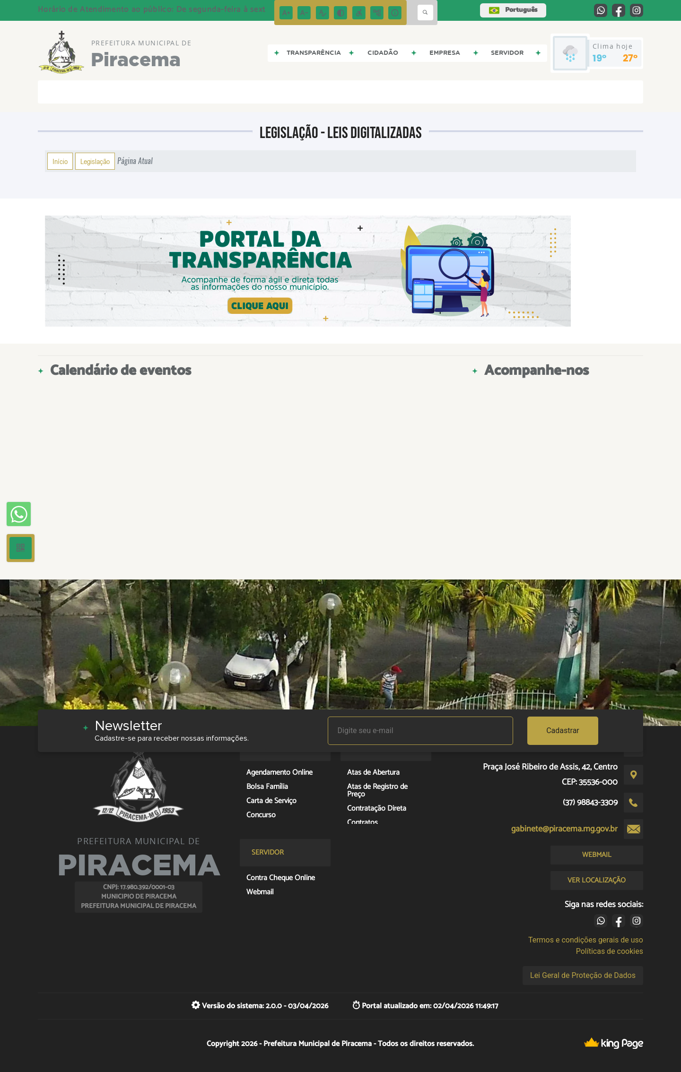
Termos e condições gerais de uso (585, 939)
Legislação (95, 161)
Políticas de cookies (609, 951)
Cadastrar (562, 730)
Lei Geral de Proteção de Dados (583, 975)
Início (60, 161)
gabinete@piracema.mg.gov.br (564, 829)
